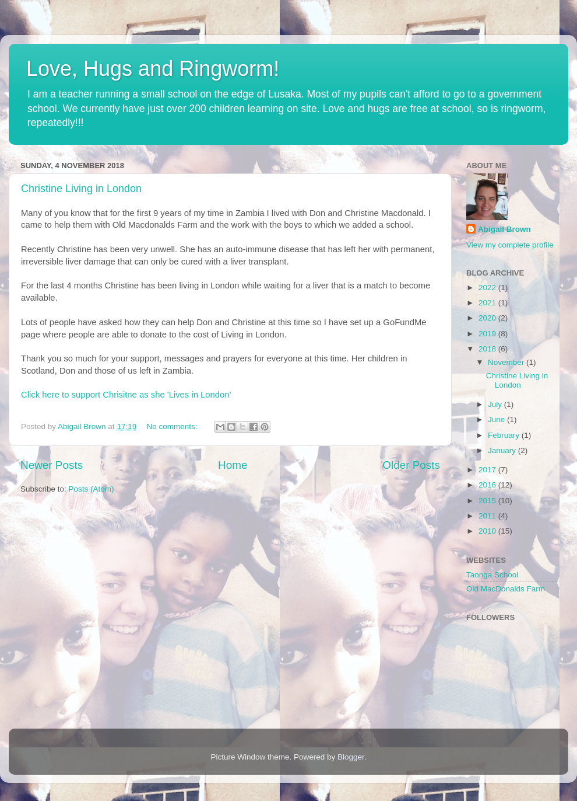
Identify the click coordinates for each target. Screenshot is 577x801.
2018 (488, 348)
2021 (488, 302)
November (507, 362)
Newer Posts (51, 465)
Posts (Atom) (91, 489)
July (496, 404)
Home (232, 465)
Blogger (350, 757)
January (503, 450)
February (505, 435)
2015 (488, 500)
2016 (488, 484)
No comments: (172, 426)
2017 (488, 469)
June (497, 419)
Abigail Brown (504, 229)
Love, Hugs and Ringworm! (152, 69)
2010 (488, 531)
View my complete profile (510, 245)
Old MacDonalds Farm (505, 588)
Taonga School (492, 574)
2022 (488, 287)
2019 (488, 333)
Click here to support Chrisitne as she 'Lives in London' (126, 394)
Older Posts (411, 465)
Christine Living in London (81, 188)
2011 (488, 515)
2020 (488, 318)
